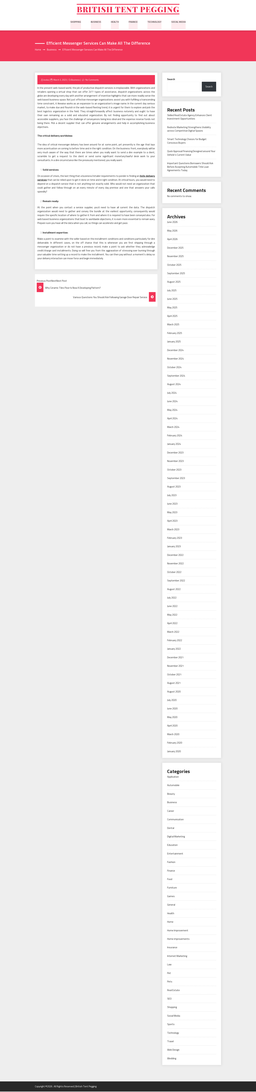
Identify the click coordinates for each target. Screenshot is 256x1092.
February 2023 (174, 538)
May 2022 (172, 615)
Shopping (75, 22)
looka (46, 80)
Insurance (172, 948)
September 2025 (176, 274)
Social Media (178, 22)
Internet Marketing (177, 956)
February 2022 (174, 641)
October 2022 (174, 572)
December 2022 (175, 555)
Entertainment (175, 854)
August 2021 (174, 683)
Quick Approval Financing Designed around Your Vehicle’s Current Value (191, 153)
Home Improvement (177, 931)
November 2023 (175, 462)
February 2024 (174, 436)
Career (170, 811)
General (171, 905)
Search (171, 79)
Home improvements (178, 939)
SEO (169, 999)
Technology (154, 22)
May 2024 (172, 410)
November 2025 (175, 257)
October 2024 (174, 368)
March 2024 (173, 427)
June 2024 (172, 402)
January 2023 (174, 547)
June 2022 (172, 607)
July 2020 (171, 700)
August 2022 (174, 590)
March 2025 (173, 325)
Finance (133, 22)
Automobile (173, 786)
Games (171, 897)
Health (115, 22)
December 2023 (175, 453)
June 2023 (172, 504)
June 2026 (172, 223)
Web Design (173, 1050)
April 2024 (172, 419)
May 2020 (172, 717)
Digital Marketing (176, 837)
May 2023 (172, 513)
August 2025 (174, 282)
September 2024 (176, 376)
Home (170, 922)
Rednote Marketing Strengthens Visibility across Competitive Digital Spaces (189, 129)
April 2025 (172, 316)
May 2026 (172, 231)
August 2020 (174, 692)
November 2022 (175, 564)
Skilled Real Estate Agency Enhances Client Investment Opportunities (189, 117)
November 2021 (175, 666)
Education (172, 845)
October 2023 (174, 470)
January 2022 (174, 649)
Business (96, 22)
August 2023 (174, 487)
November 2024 (175, 359)
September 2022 (176, 581)
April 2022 (172, 624)
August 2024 (174, 385)
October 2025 (174, 265)
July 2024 (171, 393)
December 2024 (175, 350)
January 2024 (174, 444)
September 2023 (176, 478)
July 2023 (171, 496)
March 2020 (173, 735)
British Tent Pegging (128, 9)
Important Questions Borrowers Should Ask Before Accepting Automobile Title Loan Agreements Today (190, 167)
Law (169, 965)
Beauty (171, 794)
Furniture (172, 888)
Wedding (171, 1059)
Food (169, 879)
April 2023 (172, 521)
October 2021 (174, 675)
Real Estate (173, 991)
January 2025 (174, 342)
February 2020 (174, 743)
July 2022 (171, 598)
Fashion (171, 863)
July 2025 (171, 291)
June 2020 (172, 709)
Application (173, 777)
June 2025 (172, 299)
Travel (170, 1042)
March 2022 (173, 632)
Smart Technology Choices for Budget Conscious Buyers (187, 141)
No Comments (92, 80)
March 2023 (173, 530)
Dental (170, 828)
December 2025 (175, 248)
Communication (175, 820)
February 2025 (174, 333)
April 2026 (172, 240)
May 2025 (172, 308)
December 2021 (175, 658)
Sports (171, 1025)
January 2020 (174, 752)
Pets (169, 982)
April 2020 (172, 726)
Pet (169, 973)
